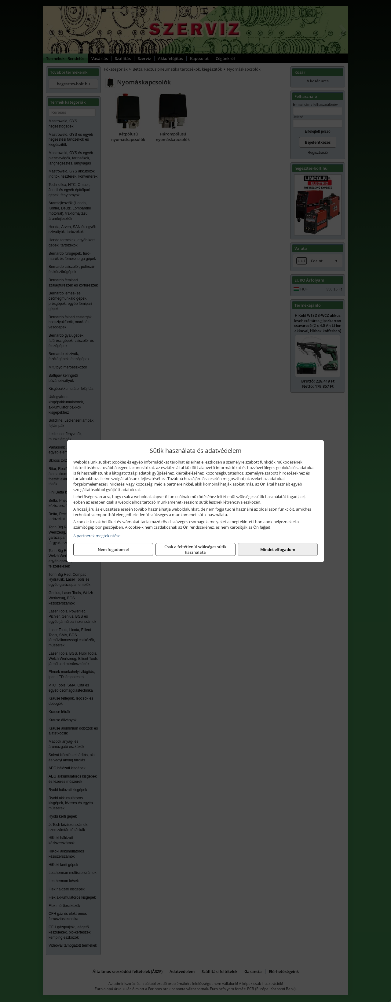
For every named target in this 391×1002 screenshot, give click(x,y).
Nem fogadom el (113, 549)
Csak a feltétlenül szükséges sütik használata (195, 549)
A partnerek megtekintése (96, 535)
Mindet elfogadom (277, 549)
